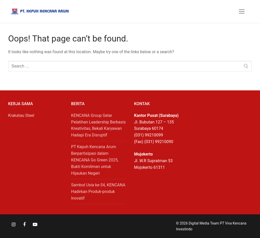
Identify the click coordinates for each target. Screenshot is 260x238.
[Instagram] (13, 224)
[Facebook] (24, 224)
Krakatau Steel (21, 115)
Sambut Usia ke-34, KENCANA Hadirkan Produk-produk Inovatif (98, 192)
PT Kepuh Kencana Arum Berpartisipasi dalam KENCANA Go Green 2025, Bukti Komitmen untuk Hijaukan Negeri (94, 160)
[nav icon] (242, 11)
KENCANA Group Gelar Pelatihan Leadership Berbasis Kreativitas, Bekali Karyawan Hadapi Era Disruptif (98, 125)
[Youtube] (35, 224)
